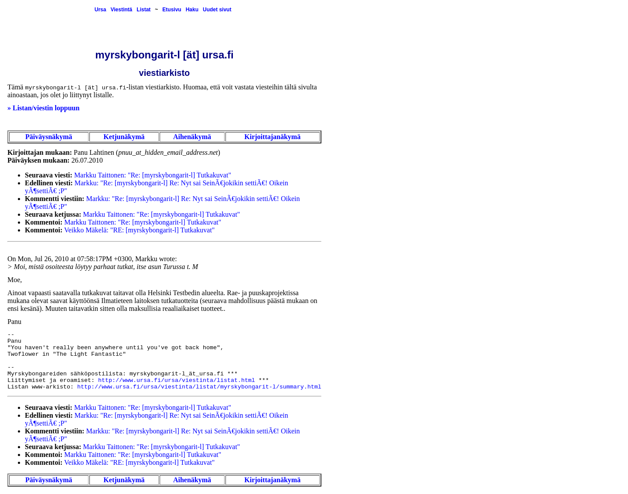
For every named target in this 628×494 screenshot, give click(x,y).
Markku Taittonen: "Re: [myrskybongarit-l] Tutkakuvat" (152, 175)
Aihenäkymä (192, 136)
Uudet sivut (217, 10)
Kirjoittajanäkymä (272, 136)
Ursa (100, 10)
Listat (143, 10)
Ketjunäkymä (123, 136)
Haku (192, 10)
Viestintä (121, 10)
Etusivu (171, 10)
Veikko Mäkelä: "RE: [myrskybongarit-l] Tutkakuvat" (139, 230)
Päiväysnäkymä (48, 136)
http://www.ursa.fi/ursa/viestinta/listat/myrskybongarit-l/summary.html (199, 387)
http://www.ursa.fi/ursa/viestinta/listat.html (176, 380)
